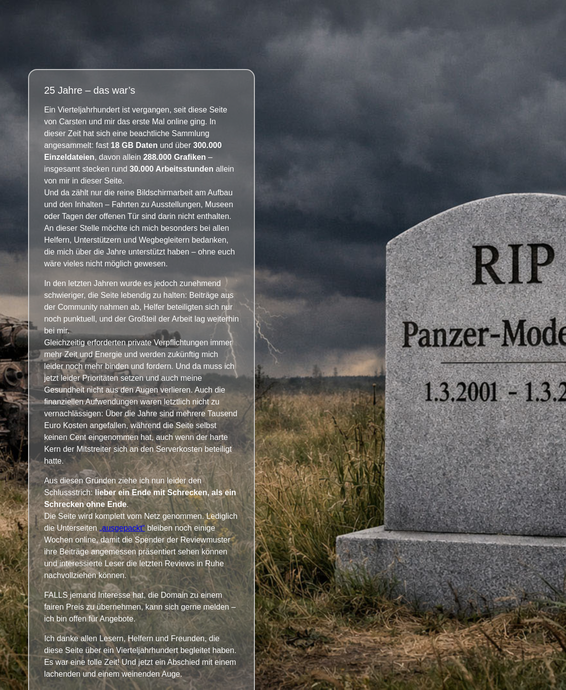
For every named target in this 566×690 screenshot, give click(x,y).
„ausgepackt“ (122, 528)
